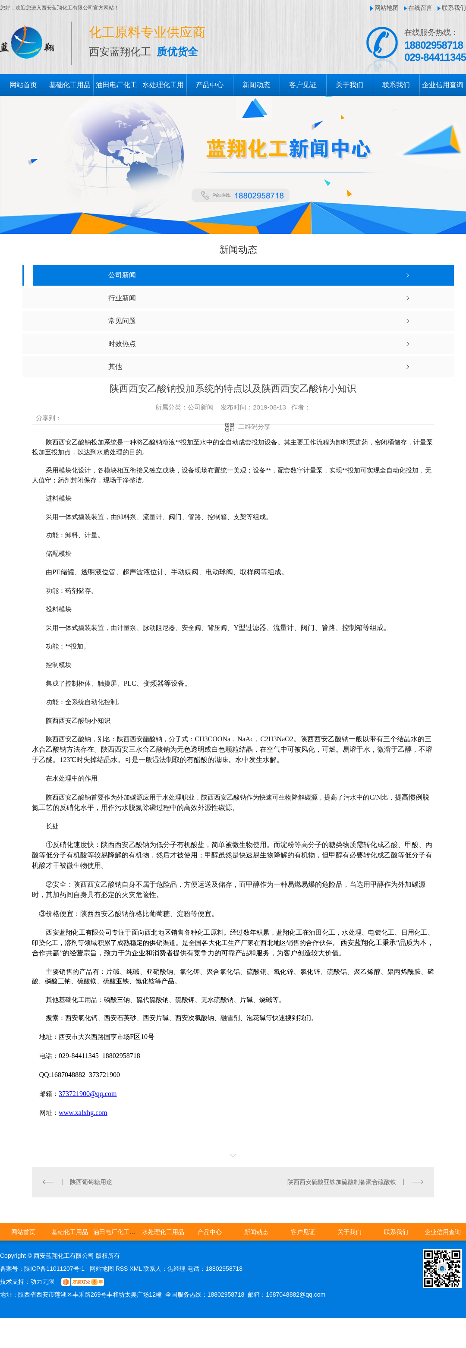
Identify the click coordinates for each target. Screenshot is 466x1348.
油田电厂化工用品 (117, 1231)
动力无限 (42, 1281)
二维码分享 (254, 426)
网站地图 (387, 7)
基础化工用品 (70, 84)
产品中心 (210, 84)
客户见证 (303, 84)
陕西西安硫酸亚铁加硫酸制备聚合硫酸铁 (341, 1181)
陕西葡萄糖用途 (91, 1181)
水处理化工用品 (163, 1231)
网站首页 (23, 84)
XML (136, 1268)
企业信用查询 (442, 84)
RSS (123, 1268)
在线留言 (420, 7)
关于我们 (349, 84)
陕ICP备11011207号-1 (54, 1268)
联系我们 (454, 7)
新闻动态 (256, 84)
